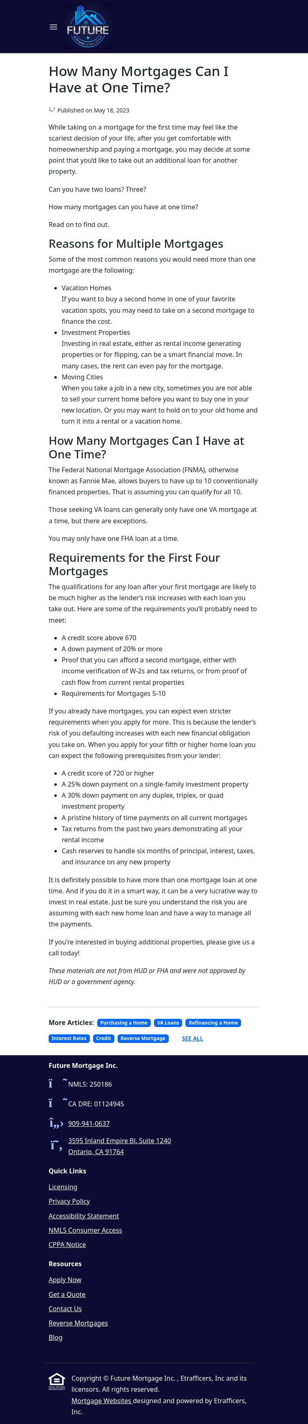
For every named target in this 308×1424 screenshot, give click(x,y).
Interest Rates (69, 1038)
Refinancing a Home (213, 1022)
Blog (55, 1337)
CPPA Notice (67, 1244)
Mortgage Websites (102, 1400)
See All (192, 1038)
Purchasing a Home (124, 1022)
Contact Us (65, 1308)
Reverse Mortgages (78, 1323)
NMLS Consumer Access (85, 1230)
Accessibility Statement (84, 1215)
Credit (103, 1038)
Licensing (63, 1186)
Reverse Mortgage (143, 1038)
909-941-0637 (89, 1123)
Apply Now (65, 1279)
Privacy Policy (69, 1201)
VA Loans (168, 1022)
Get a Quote (67, 1294)
